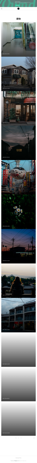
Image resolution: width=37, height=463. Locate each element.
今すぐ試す (17, 5)
